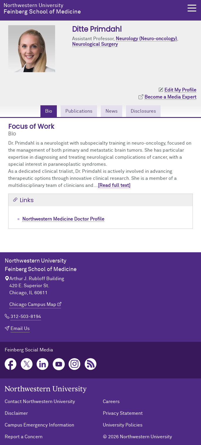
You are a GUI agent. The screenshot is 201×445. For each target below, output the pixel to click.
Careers (111, 401)
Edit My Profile (180, 90)
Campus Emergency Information (39, 425)
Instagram (75, 364)
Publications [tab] (78, 111)
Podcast (91, 364)
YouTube (59, 364)
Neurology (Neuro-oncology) (146, 38)
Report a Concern (23, 436)
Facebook (11, 364)
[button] (192, 8)
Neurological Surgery (95, 44)
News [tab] (111, 111)
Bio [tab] (48, 111)
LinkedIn (43, 364)
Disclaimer (16, 413)
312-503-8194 (26, 316)
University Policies (122, 425)
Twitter (27, 364)
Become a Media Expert (170, 97)
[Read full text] (114, 185)
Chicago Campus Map (32, 304)
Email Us (20, 328)
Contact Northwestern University (40, 401)
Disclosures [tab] (143, 111)
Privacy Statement (123, 413)
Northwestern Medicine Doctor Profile (63, 219)
